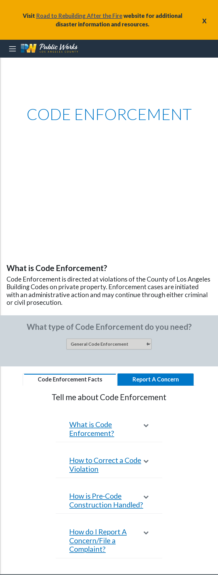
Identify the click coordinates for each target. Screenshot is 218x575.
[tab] (70, 379)
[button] (109, 428)
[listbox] (109, 344)
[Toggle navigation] (12, 48)
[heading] (49, 48)
